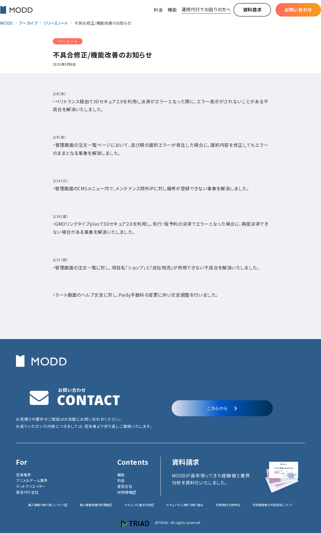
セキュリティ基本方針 (139, 505)
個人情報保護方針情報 (96, 505)
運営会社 (124, 486)
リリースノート (67, 41)
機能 (121, 474)
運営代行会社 (27, 492)
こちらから (222, 408)
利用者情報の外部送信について (273, 505)
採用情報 (126, 492)
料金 (121, 480)
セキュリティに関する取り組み (184, 505)
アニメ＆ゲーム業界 (32, 480)
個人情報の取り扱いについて (48, 505)
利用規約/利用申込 (228, 505)
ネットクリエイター (31, 486)
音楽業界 (23, 474)
